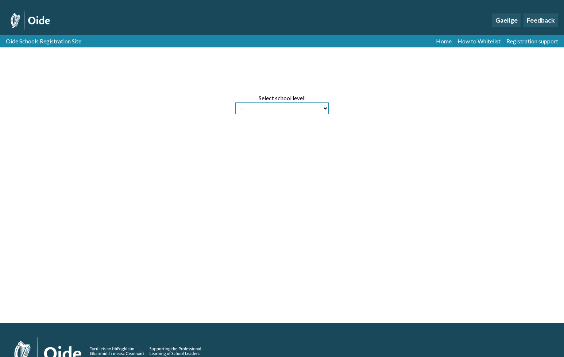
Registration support (532, 41)
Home (444, 41)
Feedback (541, 20)
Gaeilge (506, 20)
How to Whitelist (479, 41)
